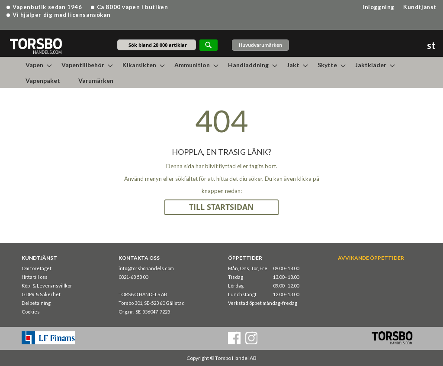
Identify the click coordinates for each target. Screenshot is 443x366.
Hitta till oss (35, 277)
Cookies (31, 311)
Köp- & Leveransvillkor (47, 285)
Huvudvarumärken (260, 45)
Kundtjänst (420, 6)
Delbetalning (36, 303)
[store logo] (35, 45)
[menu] (221, 72)
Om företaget (36, 268)
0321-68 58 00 (133, 277)
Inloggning (379, 6)
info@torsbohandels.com (146, 268)
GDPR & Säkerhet (41, 294)
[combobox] (156, 44)
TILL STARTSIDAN (221, 207)
